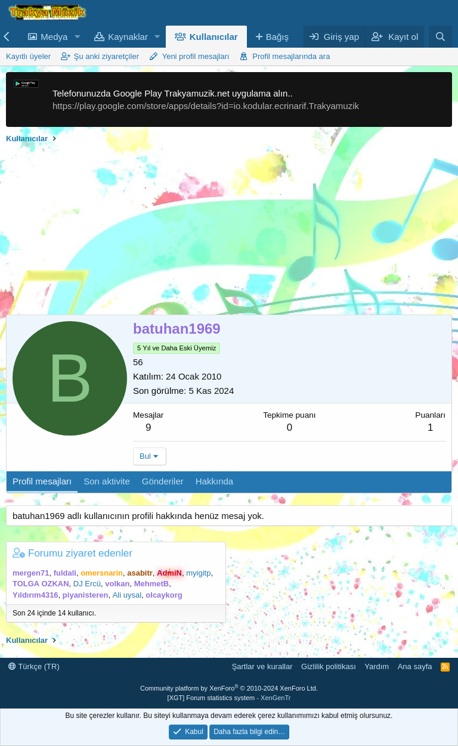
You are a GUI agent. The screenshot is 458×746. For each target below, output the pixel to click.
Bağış (277, 37)
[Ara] (440, 37)
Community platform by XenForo (229, 688)
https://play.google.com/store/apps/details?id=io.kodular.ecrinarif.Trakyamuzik (205, 106)
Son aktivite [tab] (106, 481)
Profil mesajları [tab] (42, 481)
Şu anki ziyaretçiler (106, 56)
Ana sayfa (415, 666)
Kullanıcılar (214, 37)
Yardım (376, 666)
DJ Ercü (87, 583)
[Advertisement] (229, 231)
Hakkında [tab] (214, 481)
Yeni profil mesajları (196, 56)
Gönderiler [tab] (163, 481)
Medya (54, 37)
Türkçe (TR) (34, 666)
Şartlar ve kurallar (262, 666)
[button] (77, 37)
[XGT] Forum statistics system (229, 697)
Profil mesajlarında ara (291, 56)
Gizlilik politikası (328, 666)
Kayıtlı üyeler (28, 56)
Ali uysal (127, 594)
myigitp (198, 572)
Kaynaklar (128, 37)
